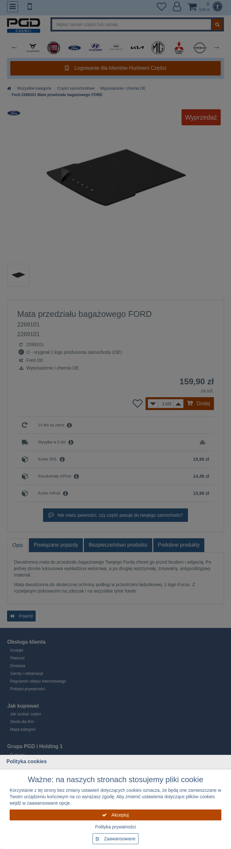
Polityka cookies (26, 761)
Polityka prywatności (115, 826)
